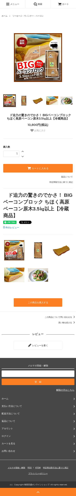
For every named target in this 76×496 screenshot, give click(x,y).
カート (63, 4)
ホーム (4, 16)
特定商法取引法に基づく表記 (55, 468)
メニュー (12, 4)
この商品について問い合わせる (60, 317)
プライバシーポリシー (38, 473)
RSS (30, 468)
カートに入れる (38, 168)
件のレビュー (11, 227)
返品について (67, 177)
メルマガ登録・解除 (16, 468)
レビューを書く (38, 345)
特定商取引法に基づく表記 (61, 182)
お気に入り (38, 130)
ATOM (38, 468)
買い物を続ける (67, 323)
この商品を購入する (38, 302)
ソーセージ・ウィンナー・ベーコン (27, 16)
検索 (38, 4)
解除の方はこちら (65, 390)
